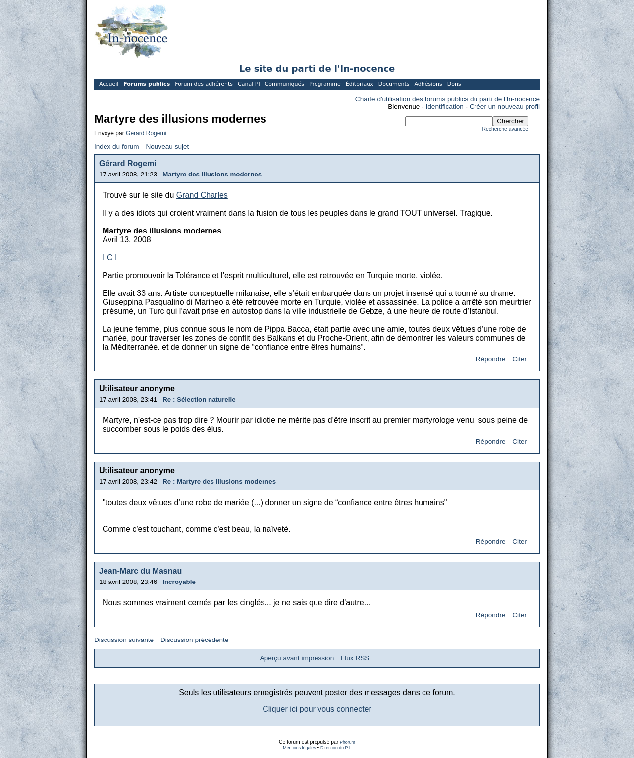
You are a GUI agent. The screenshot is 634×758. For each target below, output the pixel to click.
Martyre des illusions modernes (212, 174)
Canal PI (249, 84)
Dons (454, 84)
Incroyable (179, 581)
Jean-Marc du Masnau (140, 571)
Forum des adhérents (204, 84)
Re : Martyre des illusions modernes (219, 481)
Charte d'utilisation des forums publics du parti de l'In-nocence (447, 99)
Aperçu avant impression (297, 658)
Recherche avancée (505, 129)
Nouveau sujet (167, 146)
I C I (110, 257)
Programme (325, 84)
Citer (519, 359)
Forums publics (146, 84)
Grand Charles (202, 195)
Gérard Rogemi (146, 133)
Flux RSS (355, 658)
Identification (445, 106)
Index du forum (116, 146)
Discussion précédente (194, 639)
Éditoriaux (359, 84)
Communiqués (284, 84)
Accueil (108, 84)
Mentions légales (299, 747)
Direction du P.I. (335, 747)
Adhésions (428, 84)
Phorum (347, 742)
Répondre (491, 359)
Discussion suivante (124, 639)
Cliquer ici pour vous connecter (317, 709)
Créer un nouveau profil (505, 106)
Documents (394, 84)
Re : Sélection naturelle (198, 399)
